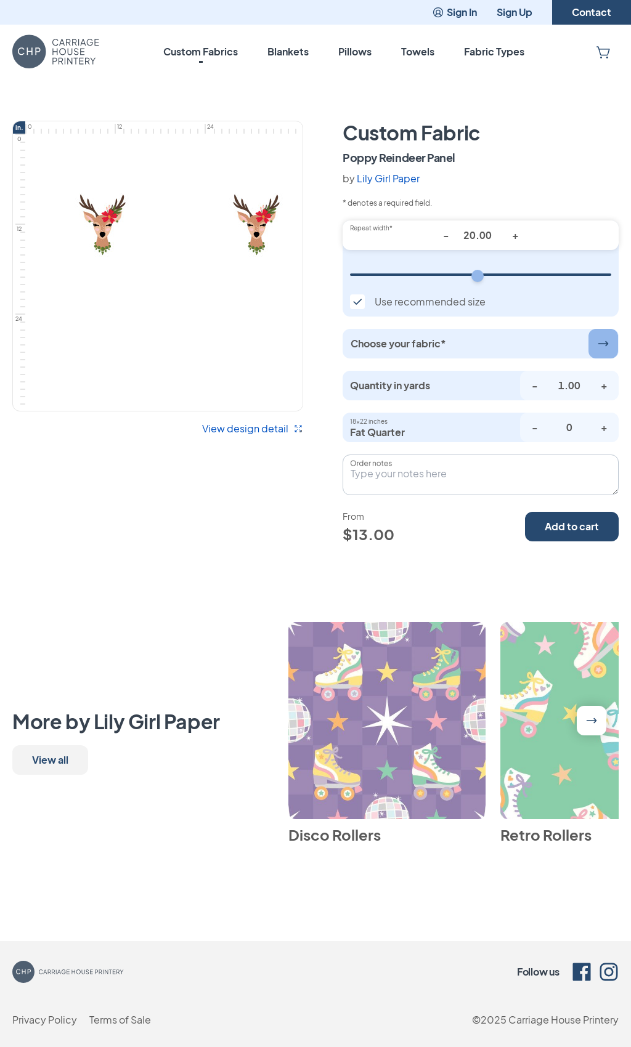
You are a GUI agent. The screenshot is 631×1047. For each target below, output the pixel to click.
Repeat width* (371, 228)
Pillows (355, 51)
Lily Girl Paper (388, 178)
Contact (591, 12)
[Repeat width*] (480, 235)
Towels (417, 51)
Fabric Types (494, 51)
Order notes (371, 463)
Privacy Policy (44, 1019)
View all (50, 759)
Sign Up (514, 12)
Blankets (288, 51)
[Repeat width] (480, 274)
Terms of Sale (120, 1019)
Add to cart (572, 526)
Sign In (454, 12)
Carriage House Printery (563, 1019)
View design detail (252, 428)
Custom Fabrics (200, 51)
